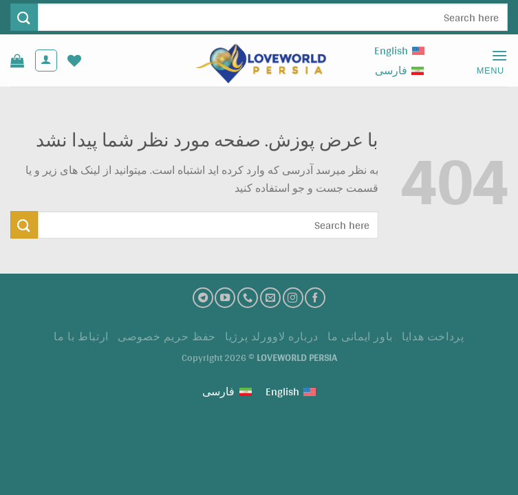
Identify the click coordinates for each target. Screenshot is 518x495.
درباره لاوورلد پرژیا (272, 336)
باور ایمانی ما (360, 336)
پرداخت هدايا (433, 336)
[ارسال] (24, 16)
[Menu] (486, 60)
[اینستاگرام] (293, 297)
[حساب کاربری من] (46, 61)
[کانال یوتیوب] (225, 297)
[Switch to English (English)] (399, 50)
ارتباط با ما (81, 336)
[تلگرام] (203, 297)
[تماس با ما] (247, 297)
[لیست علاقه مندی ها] (74, 60)
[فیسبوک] (315, 297)
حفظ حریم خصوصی (167, 336)
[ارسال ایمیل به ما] (270, 297)
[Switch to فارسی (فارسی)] (399, 70)
